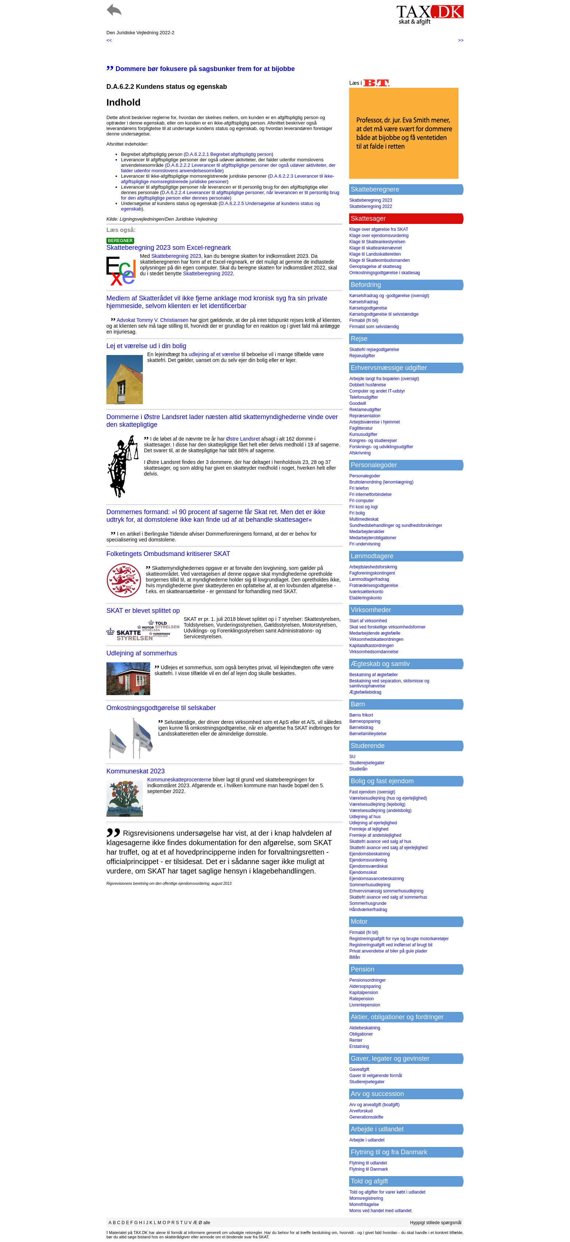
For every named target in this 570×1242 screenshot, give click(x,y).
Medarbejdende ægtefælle (374, 633)
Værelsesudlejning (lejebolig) (377, 804)
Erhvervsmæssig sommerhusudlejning (386, 891)
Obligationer (361, 1034)
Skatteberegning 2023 (176, 256)
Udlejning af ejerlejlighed (373, 822)
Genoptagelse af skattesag (375, 266)
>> (461, 40)
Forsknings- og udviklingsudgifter (381, 446)
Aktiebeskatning (364, 1027)
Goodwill (357, 403)
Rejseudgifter (362, 355)
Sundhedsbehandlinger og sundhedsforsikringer (395, 525)
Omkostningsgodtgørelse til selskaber (161, 707)
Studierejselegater (366, 762)
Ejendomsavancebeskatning (376, 878)
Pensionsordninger (367, 980)
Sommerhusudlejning (369, 884)
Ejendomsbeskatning (369, 853)
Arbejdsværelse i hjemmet (374, 422)
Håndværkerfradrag (368, 909)
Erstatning (359, 1046)
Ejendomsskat (362, 872)
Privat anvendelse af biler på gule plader (388, 951)
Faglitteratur (360, 428)
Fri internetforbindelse (370, 494)
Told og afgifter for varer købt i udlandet (387, 1192)
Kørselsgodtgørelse (368, 308)
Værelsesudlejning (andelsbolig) (380, 810)
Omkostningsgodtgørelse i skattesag (384, 272)
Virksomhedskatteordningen (376, 639)
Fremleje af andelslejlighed (375, 835)
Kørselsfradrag (363, 301)
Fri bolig (357, 513)
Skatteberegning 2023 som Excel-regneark (168, 247)
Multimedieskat (363, 519)
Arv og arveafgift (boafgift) (374, 1104)
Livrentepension (364, 1005)
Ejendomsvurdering (368, 860)
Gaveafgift (359, 1069)
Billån (354, 957)
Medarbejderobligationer (372, 537)
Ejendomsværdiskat (368, 866)
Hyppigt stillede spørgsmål (435, 1222)
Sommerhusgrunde (367, 903)
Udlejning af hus (364, 816)
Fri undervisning (364, 544)
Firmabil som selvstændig (374, 326)
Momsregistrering (366, 1198)
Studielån (358, 769)
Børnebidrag (361, 727)
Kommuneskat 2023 (135, 771)
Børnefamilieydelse (367, 733)
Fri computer (361, 500)
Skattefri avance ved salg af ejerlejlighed (388, 847)
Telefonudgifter (363, 397)
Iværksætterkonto (366, 591)
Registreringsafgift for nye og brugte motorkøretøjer (399, 938)
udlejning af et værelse (214, 354)
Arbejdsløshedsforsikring (373, 566)
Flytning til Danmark (368, 1169)
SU (352, 756)
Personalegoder (364, 475)
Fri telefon (358, 488)
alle (206, 1222)
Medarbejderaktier (366, 531)
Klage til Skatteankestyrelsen (377, 241)
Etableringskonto (365, 597)
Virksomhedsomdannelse (373, 651)
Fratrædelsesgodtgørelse (373, 585)
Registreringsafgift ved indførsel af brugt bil (390, 944)
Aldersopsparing (365, 986)
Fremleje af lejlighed (368, 829)
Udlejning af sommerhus (141, 653)
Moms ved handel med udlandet (380, 1210)
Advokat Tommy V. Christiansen (152, 320)
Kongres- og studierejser (373, 440)
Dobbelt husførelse (367, 384)
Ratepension (361, 998)
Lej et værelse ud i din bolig (146, 346)
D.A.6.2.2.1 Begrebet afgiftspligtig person (228, 154)
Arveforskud (360, 1110)
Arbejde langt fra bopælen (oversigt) (384, 378)
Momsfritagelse (364, 1204)
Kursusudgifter (363, 434)
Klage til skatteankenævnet (375, 248)
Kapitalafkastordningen (371, 645)
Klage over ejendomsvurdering (379, 235)
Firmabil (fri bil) (363, 320)
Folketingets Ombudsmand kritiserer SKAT (168, 553)
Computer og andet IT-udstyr (377, 391)
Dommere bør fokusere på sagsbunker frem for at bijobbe (200, 68)
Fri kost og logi (363, 506)
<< (109, 40)
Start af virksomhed (368, 620)
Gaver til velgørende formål (375, 1075)
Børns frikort (361, 715)
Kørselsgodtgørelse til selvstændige (383, 314)
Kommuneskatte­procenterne (179, 779)
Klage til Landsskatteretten (375, 254)
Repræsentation (364, 415)
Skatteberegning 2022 (208, 273)
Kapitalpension (363, 992)
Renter (355, 1040)
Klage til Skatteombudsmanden (379, 260)
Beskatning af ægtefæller (373, 674)
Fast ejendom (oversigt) (372, 792)
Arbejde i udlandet (366, 1140)
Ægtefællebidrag (365, 692)
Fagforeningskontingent (372, 573)
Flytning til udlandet (368, 1163)
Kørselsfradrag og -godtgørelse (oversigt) (389, 295)
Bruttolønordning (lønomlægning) (381, 482)
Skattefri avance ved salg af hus (380, 841)
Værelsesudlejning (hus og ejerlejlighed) (388, 798)
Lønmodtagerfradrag (369, 579)
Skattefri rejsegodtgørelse (374, 349)
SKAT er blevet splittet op (143, 610)
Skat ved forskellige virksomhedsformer (387, 627)
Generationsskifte (366, 1117)
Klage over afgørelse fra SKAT (378, 229)
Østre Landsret (243, 439)
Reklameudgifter (365, 409)
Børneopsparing (364, 721)
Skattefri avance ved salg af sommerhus (388, 897)
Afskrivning (360, 453)
